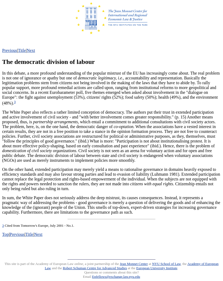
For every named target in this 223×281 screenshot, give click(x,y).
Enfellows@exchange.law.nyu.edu (116, 277)
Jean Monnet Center (134, 264)
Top (5, 234)
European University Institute (156, 268)
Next (31, 50)
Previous (9, 50)
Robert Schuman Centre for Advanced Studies (95, 268)
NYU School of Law (166, 264)
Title (22, 50)
